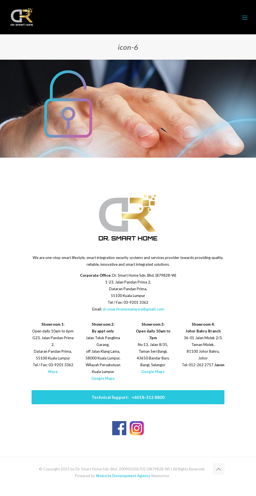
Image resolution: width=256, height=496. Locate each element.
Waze (53, 371)
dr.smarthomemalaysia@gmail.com (133, 309)
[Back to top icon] (218, 469)
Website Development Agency (123, 475)
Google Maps (103, 378)
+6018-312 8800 (128, 397)
